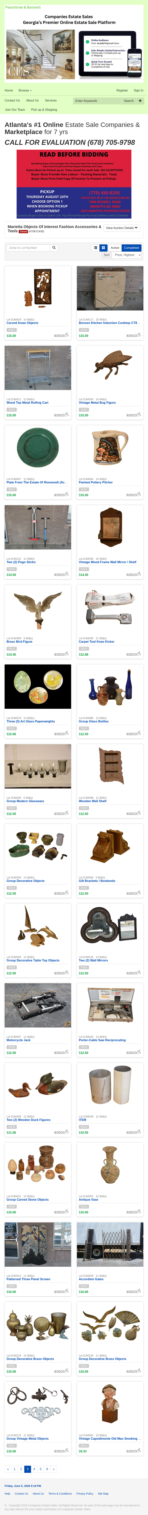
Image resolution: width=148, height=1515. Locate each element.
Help (7, 1493)
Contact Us (12, 100)
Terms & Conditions (60, 1493)
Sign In (138, 90)
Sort (106, 255)
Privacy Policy (85, 1493)
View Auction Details (122, 228)
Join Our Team (15, 109)
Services (51, 100)
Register (122, 90)
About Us (32, 100)
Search (129, 100)
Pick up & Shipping (44, 109)
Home (9, 90)
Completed (131, 247)
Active (115, 247)
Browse (25, 90)
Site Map (103, 1493)
